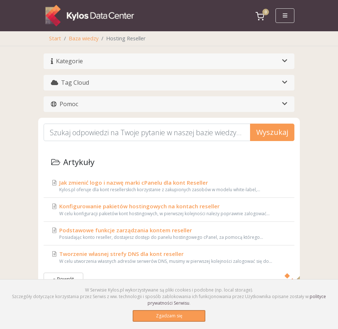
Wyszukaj (272, 132)
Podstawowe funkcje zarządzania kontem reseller (169, 233)
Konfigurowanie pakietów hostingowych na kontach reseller (169, 209)
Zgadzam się (169, 316)
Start (55, 38)
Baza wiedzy (83, 38)
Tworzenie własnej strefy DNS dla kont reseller (169, 257)
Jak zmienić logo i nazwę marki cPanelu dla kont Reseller (169, 186)
